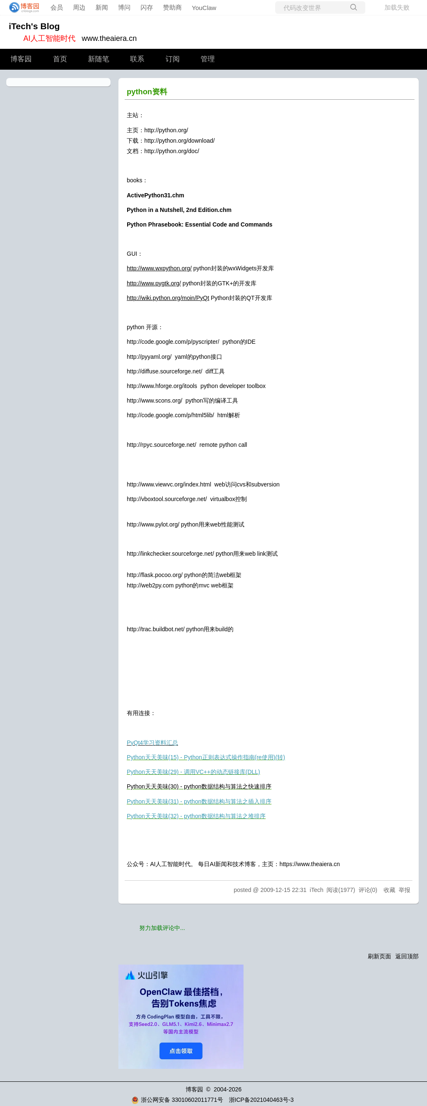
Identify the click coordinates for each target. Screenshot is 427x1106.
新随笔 (98, 59)
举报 (404, 890)
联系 (137, 59)
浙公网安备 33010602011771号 (177, 1099)
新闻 (101, 7)
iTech (317, 890)
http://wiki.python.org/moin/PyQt (168, 298)
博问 (124, 7)
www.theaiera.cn (109, 38)
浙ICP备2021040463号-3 (261, 1099)
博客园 (21, 59)
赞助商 (172, 7)
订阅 (173, 59)
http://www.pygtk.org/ (154, 283)
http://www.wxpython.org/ (159, 268)
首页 (60, 59)
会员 (56, 7)
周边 (79, 7)
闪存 (147, 7)
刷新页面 (379, 956)
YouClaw (204, 7)
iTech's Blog (34, 26)
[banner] (21, 7)
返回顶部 (407, 956)
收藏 (389, 890)
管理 (208, 59)
